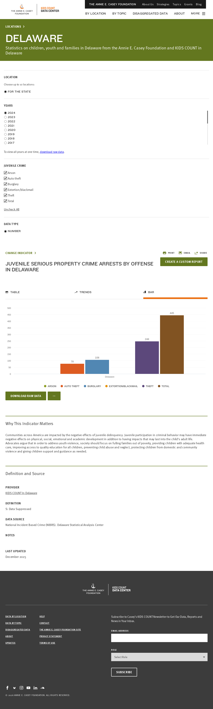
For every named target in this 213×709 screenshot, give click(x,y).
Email (184, 253)
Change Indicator (19, 253)
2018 (11, 138)
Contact (44, 622)
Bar (151, 292)
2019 (11, 134)
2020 (11, 130)
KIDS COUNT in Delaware (21, 493)
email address (120, 630)
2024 (11, 113)
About (179, 13)
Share (200, 253)
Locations (13, 27)
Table (15, 292)
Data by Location (15, 616)
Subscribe (124, 672)
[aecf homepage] (22, 9)
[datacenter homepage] (50, 9)
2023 (11, 117)
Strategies (163, 4)
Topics (177, 4)
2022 (11, 121)
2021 (11, 125)
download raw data (52, 152)
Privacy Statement (51, 636)
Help (42, 616)
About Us (148, 4)
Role (114, 649)
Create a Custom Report (183, 261)
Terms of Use (47, 642)
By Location (95, 13)
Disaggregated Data (150, 13)
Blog (199, 4)
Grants (188, 4)
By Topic (119, 13)
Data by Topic (13, 622)
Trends (85, 292)
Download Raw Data (26, 396)
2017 (11, 143)
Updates (10, 642)
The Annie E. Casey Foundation (112, 4)
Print (168, 253)
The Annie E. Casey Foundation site (60, 629)
